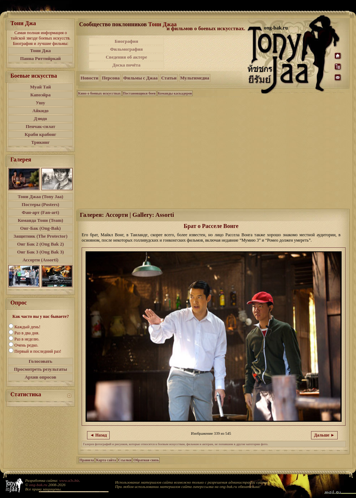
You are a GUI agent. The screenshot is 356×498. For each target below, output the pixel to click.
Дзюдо (40, 118)
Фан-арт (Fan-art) (40, 212)
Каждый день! (27, 326)
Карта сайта (106, 460)
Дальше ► (324, 435)
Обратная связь (146, 460)
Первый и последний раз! (37, 351)
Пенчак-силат (40, 126)
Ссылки (125, 460)
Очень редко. (26, 345)
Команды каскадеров (175, 93)
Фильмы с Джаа (140, 78)
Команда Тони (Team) (40, 220)
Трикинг (40, 142)
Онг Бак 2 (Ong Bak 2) (40, 244)
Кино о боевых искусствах (99, 93)
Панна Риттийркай (40, 58)
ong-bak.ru (38, 485)
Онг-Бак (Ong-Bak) (40, 228)
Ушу (40, 102)
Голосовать (41, 361)
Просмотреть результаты (40, 369)
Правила (86, 460)
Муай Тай (40, 87)
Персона (110, 78)
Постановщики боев (139, 93)
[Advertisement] (206, 53)
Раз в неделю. (26, 339)
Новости (89, 78)
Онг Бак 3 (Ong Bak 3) (40, 252)
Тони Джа (40, 50)
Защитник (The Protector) (41, 236)
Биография (126, 41)
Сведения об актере (126, 57)
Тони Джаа (162, 24)
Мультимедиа (194, 78)
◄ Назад (98, 435)
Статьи (169, 78)
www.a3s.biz (69, 480)
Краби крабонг (40, 134)
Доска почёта (126, 65)
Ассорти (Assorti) (41, 259)
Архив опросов (40, 377)
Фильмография (126, 49)
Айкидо (40, 110)
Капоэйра (40, 94)
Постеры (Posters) (40, 204)
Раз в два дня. (26, 332)
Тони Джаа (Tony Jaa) (40, 196)
